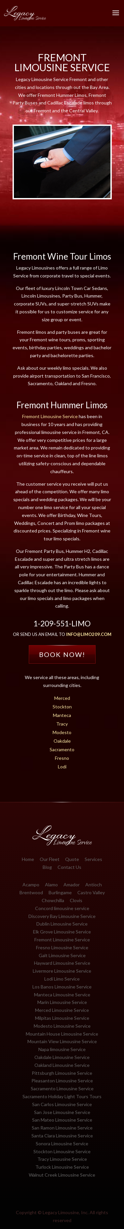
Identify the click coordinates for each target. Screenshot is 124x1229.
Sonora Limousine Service (62, 1143)
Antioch (93, 884)
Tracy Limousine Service (62, 1159)
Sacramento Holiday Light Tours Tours (62, 1096)
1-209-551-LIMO (62, 623)
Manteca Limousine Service (62, 994)
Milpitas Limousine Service (62, 1018)
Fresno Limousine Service (62, 947)
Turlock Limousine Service (62, 1167)
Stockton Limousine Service (62, 1151)
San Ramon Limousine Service (62, 1127)
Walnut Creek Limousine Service (62, 1175)
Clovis (76, 900)
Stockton (62, 706)
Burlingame (60, 892)
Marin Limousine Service (62, 1002)
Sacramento (62, 749)
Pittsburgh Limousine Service (62, 1073)
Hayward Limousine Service (62, 963)
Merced (62, 698)
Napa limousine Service (62, 1049)
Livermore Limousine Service (62, 971)
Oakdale (62, 741)
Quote (72, 859)
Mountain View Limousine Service (62, 1041)
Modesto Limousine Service (62, 1026)
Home (28, 859)
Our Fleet (50, 859)
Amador (71, 884)
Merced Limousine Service (62, 1010)
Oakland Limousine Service (62, 1065)
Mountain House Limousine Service (62, 1034)
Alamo (51, 884)
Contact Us (69, 867)
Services (93, 859)
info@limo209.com (88, 634)
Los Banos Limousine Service (62, 986)
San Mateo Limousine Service (62, 1120)
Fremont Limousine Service (50, 416)
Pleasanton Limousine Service (62, 1080)
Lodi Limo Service (62, 979)
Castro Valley (91, 892)
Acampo (30, 884)
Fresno (62, 758)
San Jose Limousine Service (62, 1112)
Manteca (62, 715)
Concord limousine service (62, 908)
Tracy (62, 724)
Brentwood (31, 892)
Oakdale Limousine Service (62, 1057)
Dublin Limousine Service (62, 924)
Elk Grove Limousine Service (62, 931)
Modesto (62, 732)
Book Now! (62, 654)
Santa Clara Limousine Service (62, 1135)
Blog (47, 867)
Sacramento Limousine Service (62, 1088)
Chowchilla (53, 900)
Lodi (62, 766)
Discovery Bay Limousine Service (62, 916)
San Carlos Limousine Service (62, 1104)
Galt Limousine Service (62, 955)
